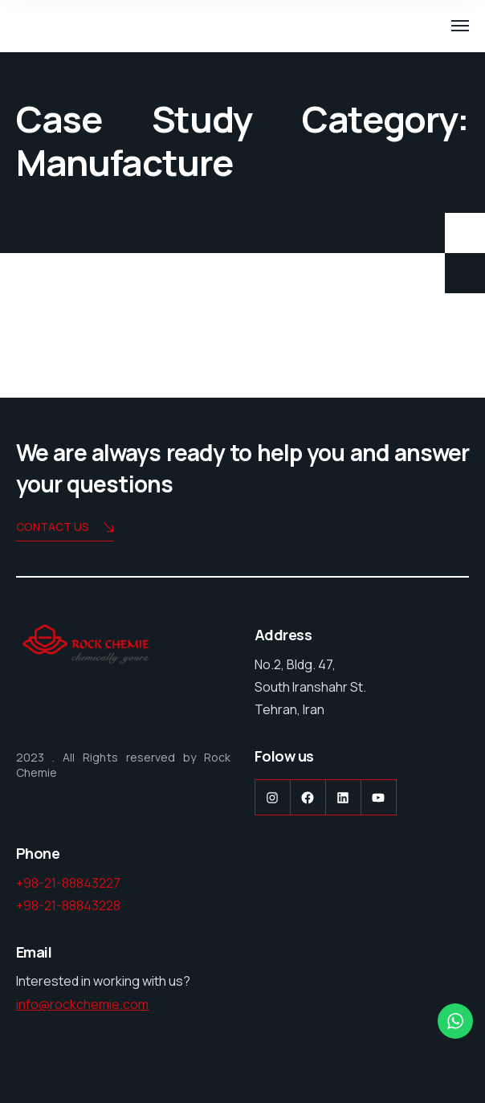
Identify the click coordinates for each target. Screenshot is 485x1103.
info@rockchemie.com (82, 1004)
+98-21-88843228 (68, 905)
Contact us (64, 528)
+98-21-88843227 (68, 883)
